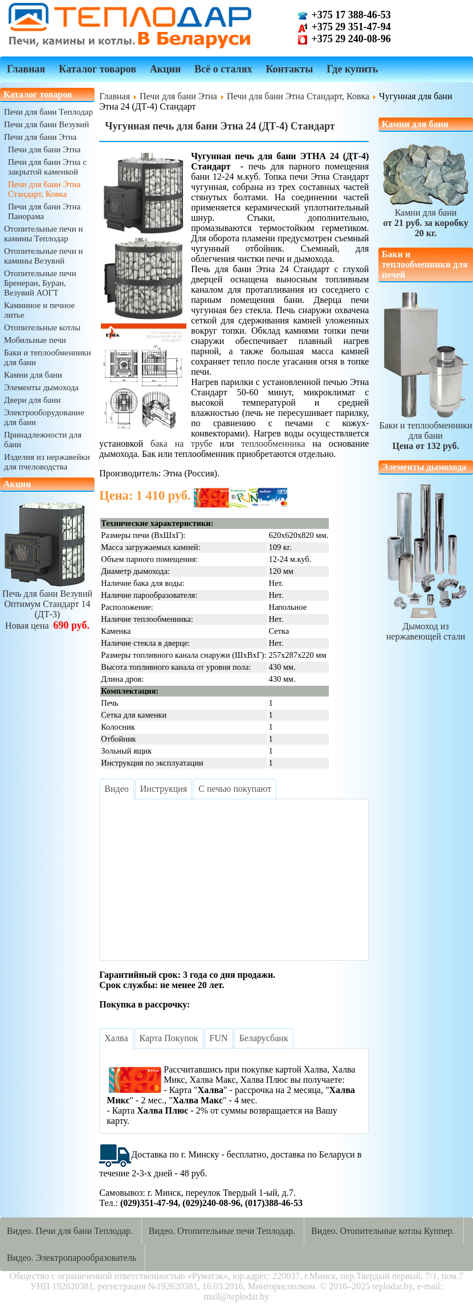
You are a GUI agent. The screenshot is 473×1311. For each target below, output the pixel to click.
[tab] (116, 789)
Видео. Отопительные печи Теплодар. (222, 1231)
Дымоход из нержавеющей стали (425, 626)
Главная (26, 69)
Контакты (289, 69)
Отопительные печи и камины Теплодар (43, 233)
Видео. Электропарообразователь (71, 1258)
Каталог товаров (97, 69)
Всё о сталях (223, 69)
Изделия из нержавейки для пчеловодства (47, 461)
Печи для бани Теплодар (48, 111)
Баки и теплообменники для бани (425, 430)
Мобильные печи (35, 340)
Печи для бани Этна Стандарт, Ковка (44, 189)
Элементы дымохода (41, 387)
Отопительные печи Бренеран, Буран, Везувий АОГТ (40, 283)
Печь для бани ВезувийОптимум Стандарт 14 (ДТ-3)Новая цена (47, 604)
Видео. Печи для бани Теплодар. (70, 1231)
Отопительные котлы (42, 327)
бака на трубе (181, 443)
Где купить (352, 69)
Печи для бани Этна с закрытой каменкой (47, 166)
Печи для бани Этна (40, 136)
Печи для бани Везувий (46, 124)
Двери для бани (32, 399)
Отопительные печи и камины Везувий (43, 255)
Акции (165, 69)
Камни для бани (33, 374)
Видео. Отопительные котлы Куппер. (383, 1231)
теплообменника (273, 443)
